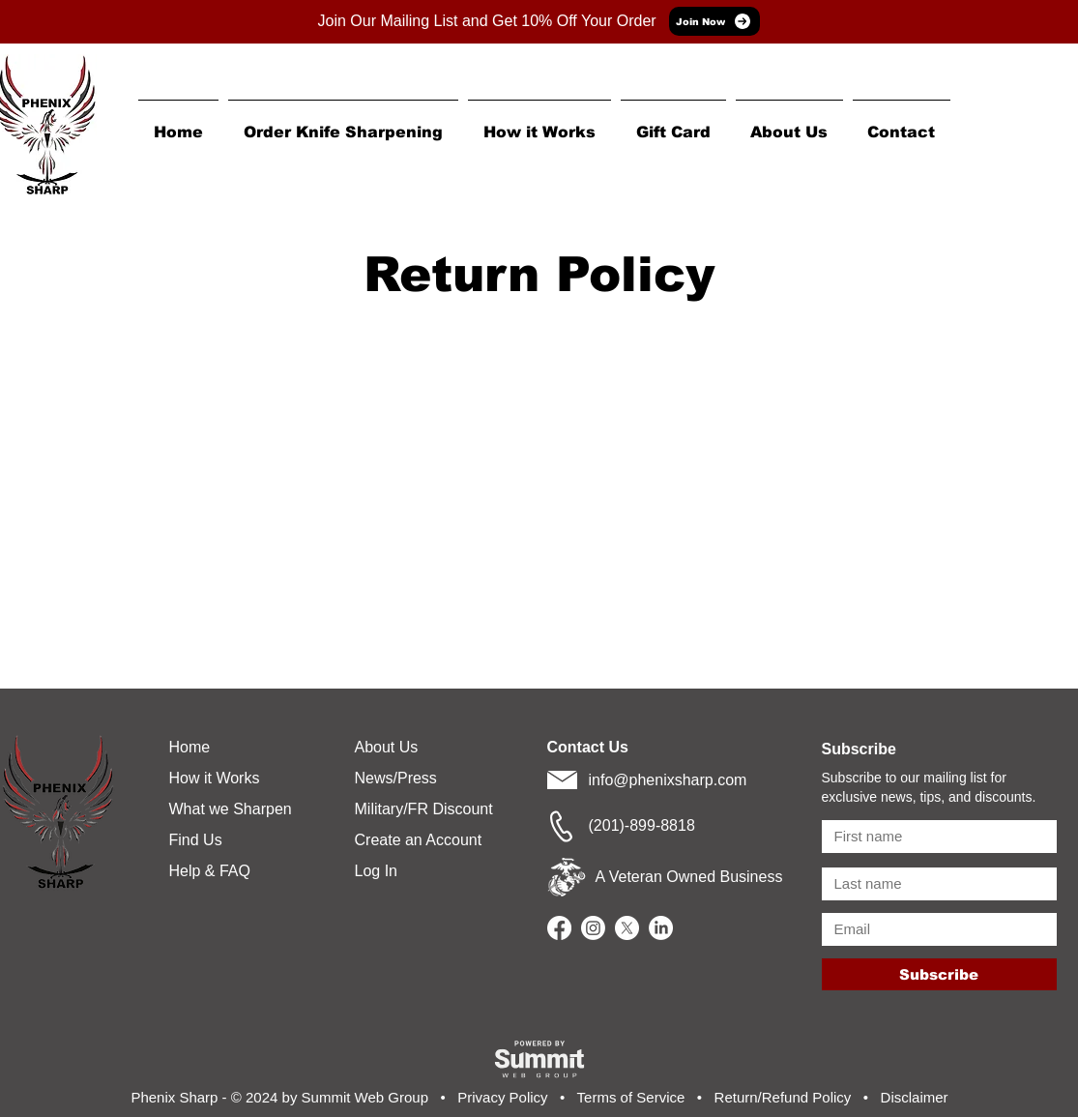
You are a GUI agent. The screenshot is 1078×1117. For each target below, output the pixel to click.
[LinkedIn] (661, 928)
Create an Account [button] (418, 840)
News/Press (396, 778)
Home (190, 747)
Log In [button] (376, 871)
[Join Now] (714, 21)
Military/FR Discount (424, 809)
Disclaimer (914, 1097)
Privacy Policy (502, 1097)
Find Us (195, 840)
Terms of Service (631, 1097)
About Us (387, 747)
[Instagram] (593, 928)
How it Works (214, 778)
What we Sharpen (230, 809)
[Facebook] (559, 928)
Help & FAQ (209, 871)
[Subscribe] (939, 974)
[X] (627, 928)
